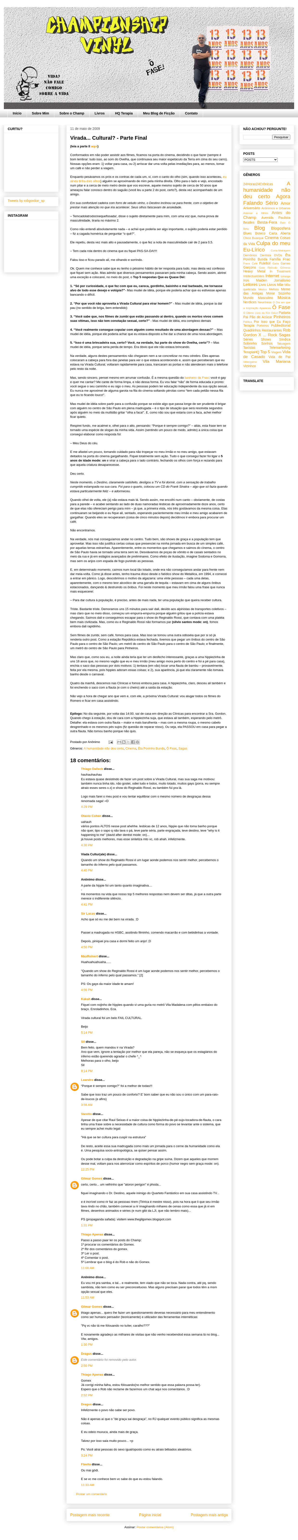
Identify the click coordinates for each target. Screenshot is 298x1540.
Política (247, 321)
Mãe (280, 285)
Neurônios (265, 302)
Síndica (284, 339)
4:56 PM (87, 990)
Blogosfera (280, 228)
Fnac (286, 259)
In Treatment (280, 271)
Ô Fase (171, 748)
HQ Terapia (124, 113)
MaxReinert (89, 956)
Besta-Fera (267, 222)
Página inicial (150, 1515)
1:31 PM (87, 1225)
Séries (248, 339)
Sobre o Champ (71, 113)
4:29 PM (87, 807)
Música (284, 297)
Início (17, 113)
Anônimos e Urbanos (275, 208)
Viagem (276, 352)
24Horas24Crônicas (258, 184)
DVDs (278, 255)
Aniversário (251, 208)
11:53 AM (87, 1297)
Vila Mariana (276, 361)
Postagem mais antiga (209, 1515)
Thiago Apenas (92, 1234)
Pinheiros (281, 317)
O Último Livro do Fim (256, 313)
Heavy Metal (254, 271)
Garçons (249, 267)
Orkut (274, 313)
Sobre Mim (40, 113)
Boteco (260, 233)
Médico (262, 289)
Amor (285, 203)
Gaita (275, 263)
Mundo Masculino (258, 298)
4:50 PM (87, 947)
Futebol (265, 263)
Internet (272, 276)
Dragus (86, 1353)
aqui (94, 146)
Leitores (250, 284)
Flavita (86, 1464)
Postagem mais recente (90, 1515)
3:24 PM (87, 1455)
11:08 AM (87, 1268)
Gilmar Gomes (91, 1178)
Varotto (86, 1114)
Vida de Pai (279, 357)
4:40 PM (87, 870)
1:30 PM (87, 1344)
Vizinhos (249, 366)
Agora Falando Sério (266, 199)
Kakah (85, 999)
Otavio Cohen (91, 816)
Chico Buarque (253, 238)
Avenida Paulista (275, 218)
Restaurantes (272, 330)
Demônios (250, 255)
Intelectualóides (253, 276)
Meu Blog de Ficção (158, 113)
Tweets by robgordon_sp (26, 201)
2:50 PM (87, 1365)
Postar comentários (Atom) (155, 1527)
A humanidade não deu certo (104, 748)
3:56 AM (87, 1105)
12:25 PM (87, 1169)
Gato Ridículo (268, 267)
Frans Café (250, 263)
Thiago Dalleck (92, 769)
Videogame (250, 361)
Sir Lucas (88, 913)
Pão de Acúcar (260, 317)
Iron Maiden (255, 280)
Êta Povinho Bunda (151, 748)
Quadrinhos (252, 330)
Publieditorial (280, 325)
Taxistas (249, 347)
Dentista (265, 255)
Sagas (182, 748)
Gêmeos (285, 267)
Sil (83, 1041)
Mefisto (274, 289)
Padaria (284, 313)
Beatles (249, 222)
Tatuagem (283, 343)
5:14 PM (87, 1032)
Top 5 (265, 352)
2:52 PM (87, 1395)
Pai (245, 317)
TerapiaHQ (251, 352)
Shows (266, 339)
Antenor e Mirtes (255, 213)
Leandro (87, 1080)
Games (285, 263)
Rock (272, 335)
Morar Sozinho (278, 293)
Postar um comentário (91, 1494)
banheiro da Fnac (197, 377)
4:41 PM (87, 904)
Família (275, 259)
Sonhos (267, 343)
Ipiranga (285, 276)
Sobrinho (250, 343)
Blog (259, 228)
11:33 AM (87, 1485)
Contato (191, 113)
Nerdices (249, 302)
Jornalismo (282, 280)
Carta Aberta (279, 233)
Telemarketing (279, 347)
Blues (247, 233)
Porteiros (263, 325)
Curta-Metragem (280, 250)
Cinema (130, 748)
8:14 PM (87, 1071)
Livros (100, 113)
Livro (262, 285)
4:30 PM (87, 845)
